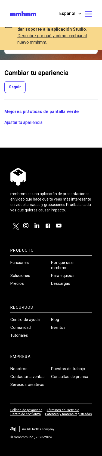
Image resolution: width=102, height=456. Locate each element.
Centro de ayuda (25, 319)
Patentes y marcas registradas (68, 414)
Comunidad (20, 327)
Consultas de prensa (69, 376)
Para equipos (63, 275)
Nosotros (18, 368)
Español (67, 13)
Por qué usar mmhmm (62, 265)
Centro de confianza (25, 414)
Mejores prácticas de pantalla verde (41, 111)
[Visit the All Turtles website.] (51, 429)
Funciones (19, 262)
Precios (17, 283)
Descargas (60, 283)
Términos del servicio (63, 410)
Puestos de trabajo (68, 368)
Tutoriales (19, 335)
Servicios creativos (27, 384)
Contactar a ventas (27, 376)
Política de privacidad (26, 410)
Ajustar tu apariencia (23, 122)
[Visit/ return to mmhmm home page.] (23, 13)
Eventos (58, 327)
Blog (55, 319)
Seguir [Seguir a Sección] (15, 87)
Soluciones (20, 275)
